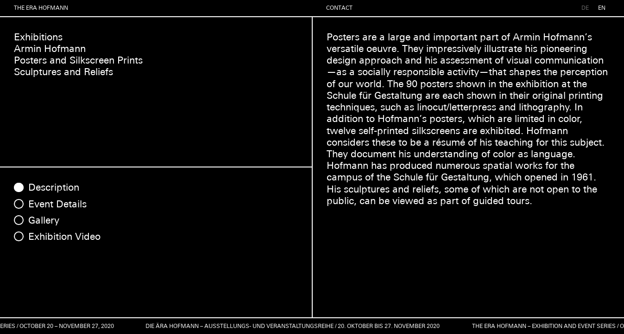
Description (53, 187)
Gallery (43, 220)
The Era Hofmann (41, 8)
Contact (339, 8)
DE (585, 8)
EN (601, 8)
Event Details (57, 204)
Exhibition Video (64, 236)
